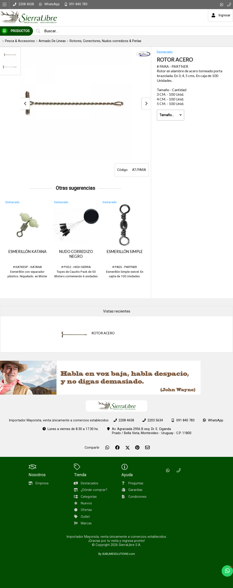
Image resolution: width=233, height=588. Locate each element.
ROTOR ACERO (103, 333)
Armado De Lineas (52, 41)
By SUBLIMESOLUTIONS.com (116, 553)
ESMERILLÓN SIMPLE (125, 251)
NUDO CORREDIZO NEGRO (76, 254)
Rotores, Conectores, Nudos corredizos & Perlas (105, 41)
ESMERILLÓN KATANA (27, 251)
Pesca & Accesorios (20, 41)
